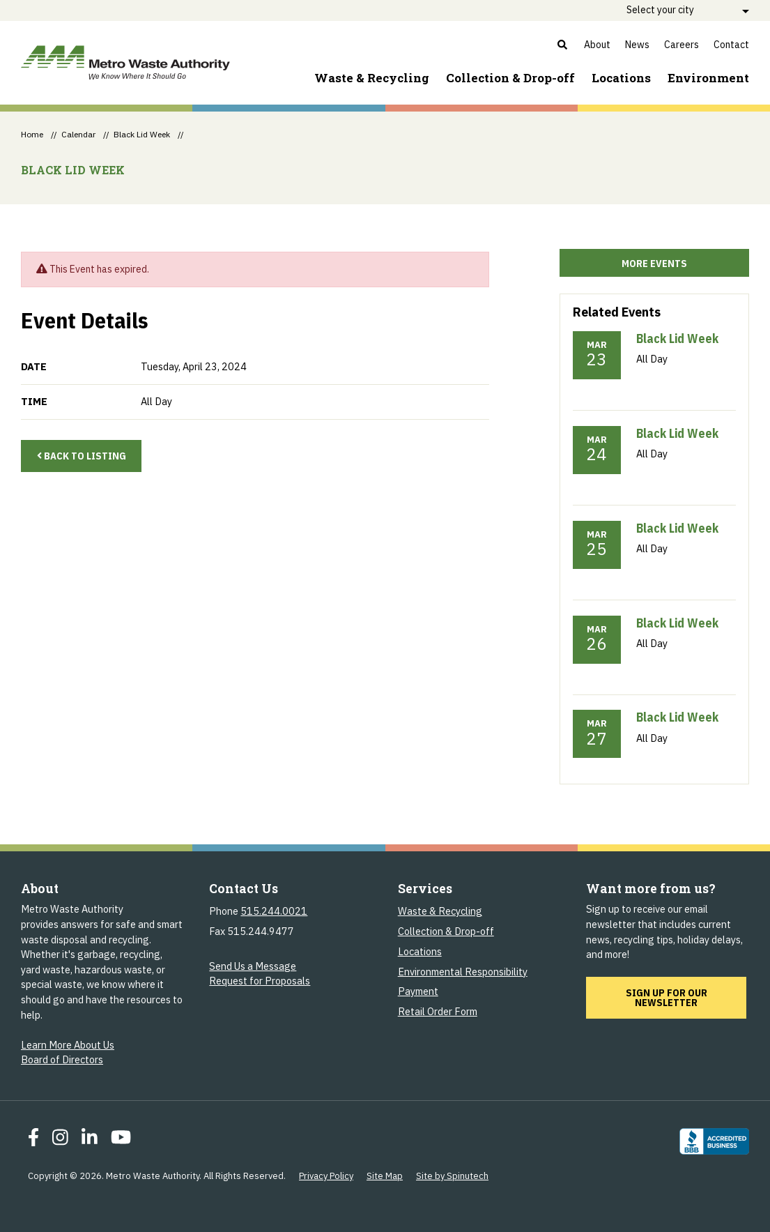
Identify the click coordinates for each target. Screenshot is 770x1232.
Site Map (385, 1176)
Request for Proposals (259, 980)
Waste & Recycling (371, 78)
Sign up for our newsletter (686, 997)
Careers (681, 44)
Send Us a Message (252, 966)
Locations (621, 78)
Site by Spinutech (452, 1176)
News (637, 44)
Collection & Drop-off (510, 78)
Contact (731, 44)
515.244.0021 (273, 911)
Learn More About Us (67, 1044)
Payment (418, 991)
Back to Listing (81, 455)
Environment (708, 78)
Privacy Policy (326, 1176)
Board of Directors (62, 1059)
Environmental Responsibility (463, 971)
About (597, 44)
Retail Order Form (437, 1011)
